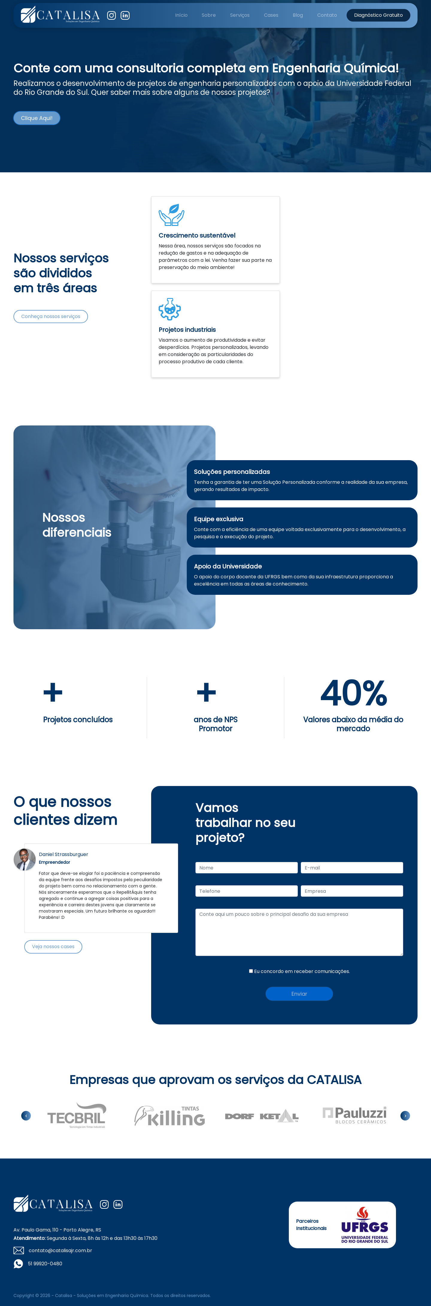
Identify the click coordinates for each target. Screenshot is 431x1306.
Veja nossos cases (53, 946)
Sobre (209, 15)
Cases (271, 15)
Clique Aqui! (37, 118)
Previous (34, 888)
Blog (298, 15)
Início (181, 15)
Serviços (240, 15)
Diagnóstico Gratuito (378, 15)
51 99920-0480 (45, 1263)
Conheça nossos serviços (50, 316)
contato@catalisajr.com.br (60, 1250)
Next (168, 888)
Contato (327, 15)
